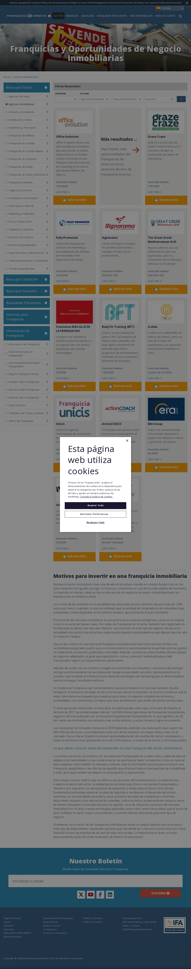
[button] (95, 514)
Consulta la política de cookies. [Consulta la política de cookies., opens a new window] (96, 496)
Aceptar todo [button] (95, 505)
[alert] (95, 484)
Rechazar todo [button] (95, 522)
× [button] (127, 441)
